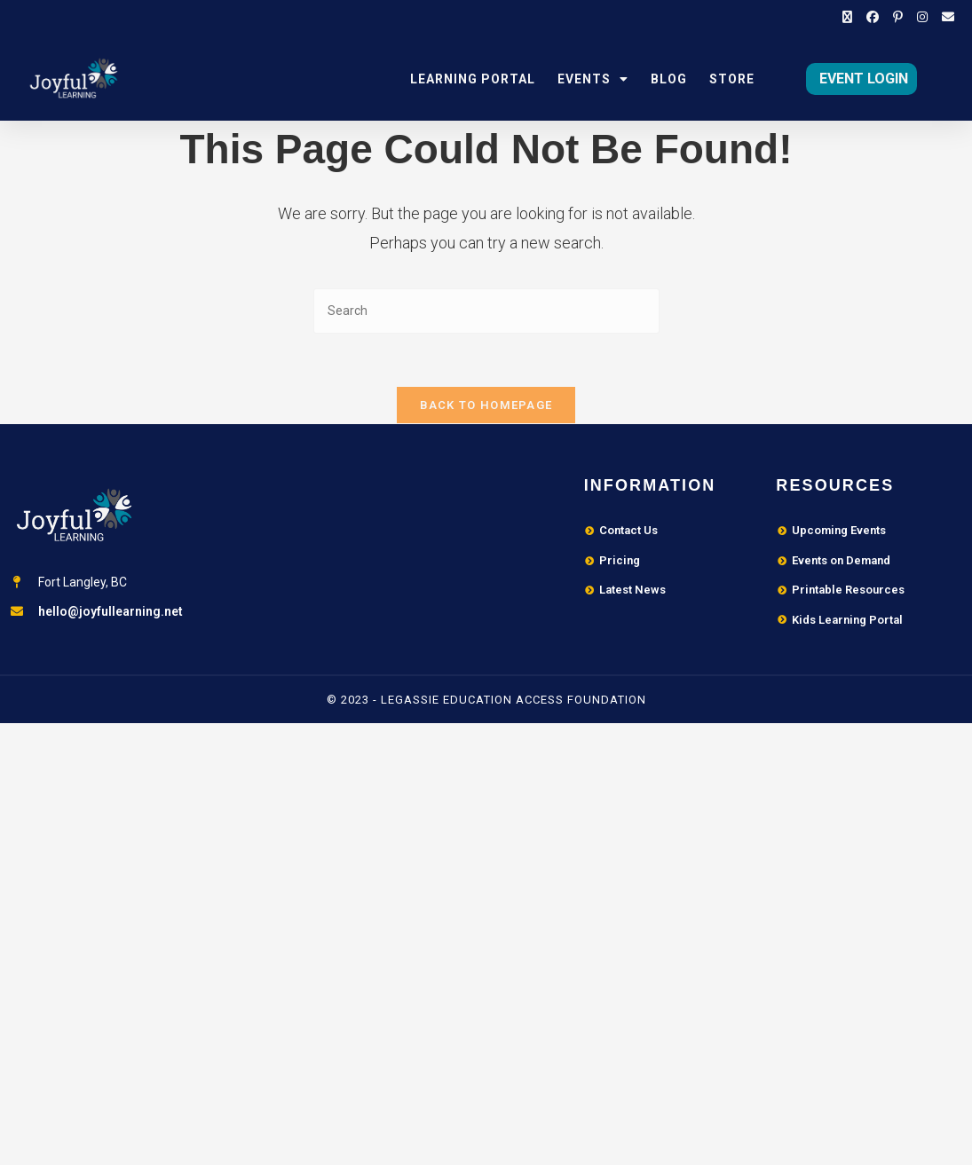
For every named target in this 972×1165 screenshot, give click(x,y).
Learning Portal (472, 79)
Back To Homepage (486, 406)
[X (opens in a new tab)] (847, 18)
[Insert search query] (486, 311)
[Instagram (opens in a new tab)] (922, 18)
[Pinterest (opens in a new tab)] (898, 18)
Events (592, 79)
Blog (669, 79)
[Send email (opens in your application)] (944, 18)
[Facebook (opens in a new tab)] (872, 18)
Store (732, 79)
